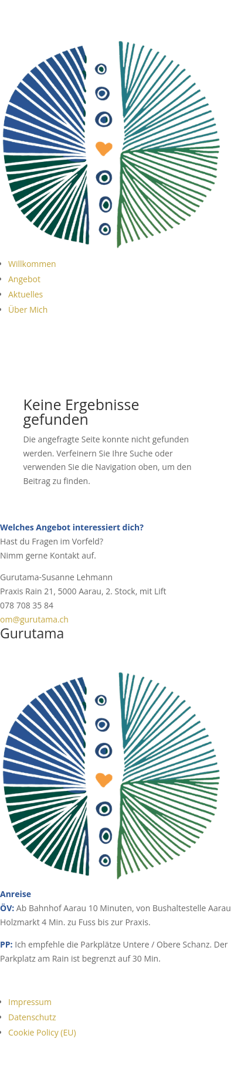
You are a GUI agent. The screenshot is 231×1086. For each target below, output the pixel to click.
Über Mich (27, 309)
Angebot (24, 279)
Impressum (30, 1001)
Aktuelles (25, 294)
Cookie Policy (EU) (42, 1032)
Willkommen (32, 263)
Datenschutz (32, 1017)
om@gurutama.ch (34, 619)
